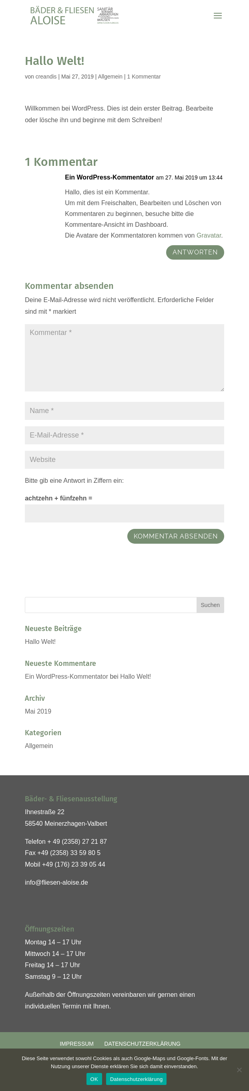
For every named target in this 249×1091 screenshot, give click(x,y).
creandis (46, 76)
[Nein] (239, 1070)
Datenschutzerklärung (142, 1044)
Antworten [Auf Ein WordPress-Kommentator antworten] (195, 252)
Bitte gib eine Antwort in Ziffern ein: (74, 480)
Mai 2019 (38, 711)
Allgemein (110, 76)
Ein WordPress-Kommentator (109, 177)
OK (94, 1079)
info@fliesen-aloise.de (56, 882)
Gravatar (209, 235)
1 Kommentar (144, 76)
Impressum (77, 1044)
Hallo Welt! (40, 641)
